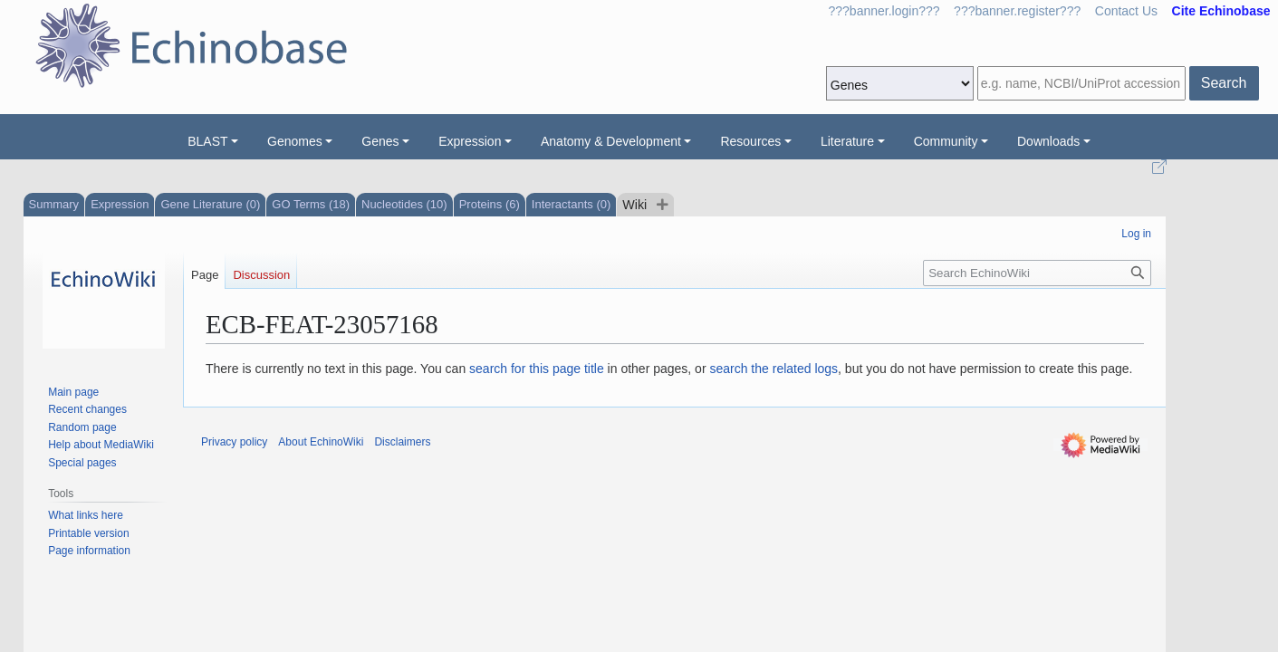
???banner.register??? (1017, 11)
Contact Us (1126, 11)
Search (1224, 83)
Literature (847, 141)
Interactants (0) (571, 204)
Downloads (1048, 141)
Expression (469, 141)
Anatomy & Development (611, 141)
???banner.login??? (884, 11)
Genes (380, 141)
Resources (750, 141)
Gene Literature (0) (210, 204)
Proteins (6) (489, 204)
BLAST (207, 141)
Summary (54, 204)
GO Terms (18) (311, 204)
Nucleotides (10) (404, 204)
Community (946, 141)
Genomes (294, 141)
